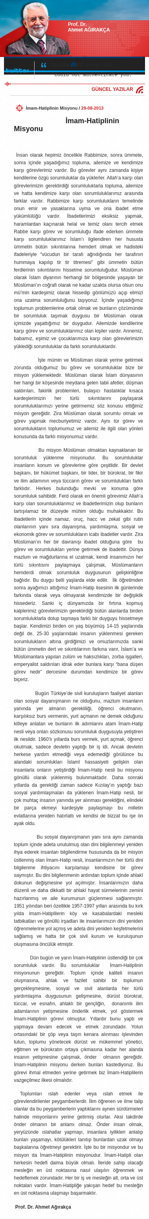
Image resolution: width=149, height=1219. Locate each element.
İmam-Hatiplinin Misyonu (51, 108)
